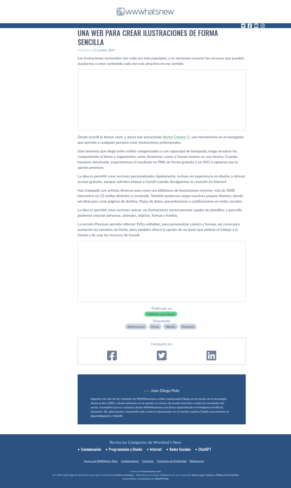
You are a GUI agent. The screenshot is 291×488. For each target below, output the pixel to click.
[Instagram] (262, 25)
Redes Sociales (180, 449)
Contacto (148, 461)
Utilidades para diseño (161, 314)
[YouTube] (256, 25)
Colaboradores (130, 461)
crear (156, 326)
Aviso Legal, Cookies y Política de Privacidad (215, 474)
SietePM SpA (162, 478)
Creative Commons (124, 474)
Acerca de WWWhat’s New (101, 461)
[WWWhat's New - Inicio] (145, 11)
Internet (156, 449)
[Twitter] (243, 25)
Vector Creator (174, 137)
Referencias (197, 461)
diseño (171, 326)
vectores (188, 326)
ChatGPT (204, 449)
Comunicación (91, 449)
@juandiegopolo (100, 415)
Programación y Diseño (125, 449)
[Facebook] (249, 25)
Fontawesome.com (151, 471)
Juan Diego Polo (165, 390)
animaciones (137, 326)
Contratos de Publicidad (171, 461)
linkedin (118, 415)
